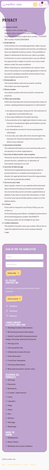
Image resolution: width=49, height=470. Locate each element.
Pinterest (13, 316)
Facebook (13, 311)
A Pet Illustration (14, 356)
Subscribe (12, 273)
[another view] (12, 4)
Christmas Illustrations (16, 365)
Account (35, 4)
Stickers (11, 418)
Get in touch (13, 299)
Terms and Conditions (14, 464)
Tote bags (11, 422)
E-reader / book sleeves (17, 393)
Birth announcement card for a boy (21, 369)
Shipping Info (13, 438)
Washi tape (12, 426)
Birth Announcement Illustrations (21, 332)
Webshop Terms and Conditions (20, 446)
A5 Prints (11, 380)
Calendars (12, 401)
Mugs (10, 405)
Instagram (13, 306)
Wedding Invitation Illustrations (20, 328)
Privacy (25, 464)
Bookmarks (12, 388)
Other (10, 409)
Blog (3, 464)
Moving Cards (13, 343)
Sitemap (33, 464)
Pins (9, 414)
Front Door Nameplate (16, 360)
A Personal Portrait (15, 348)
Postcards (11, 384)
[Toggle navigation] (46, 4)
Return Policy (13, 442)
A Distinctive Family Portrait (19, 352)
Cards (10, 397)
